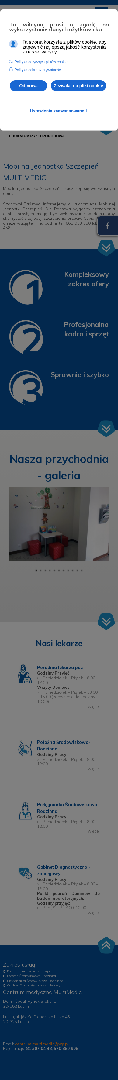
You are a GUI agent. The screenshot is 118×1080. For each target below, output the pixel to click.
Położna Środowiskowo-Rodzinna (31, 976)
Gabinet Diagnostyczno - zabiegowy (33, 985)
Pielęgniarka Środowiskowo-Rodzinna (35, 981)
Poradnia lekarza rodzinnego (28, 971)
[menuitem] (37, 136)
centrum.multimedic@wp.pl (42, 1043)
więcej (94, 706)
